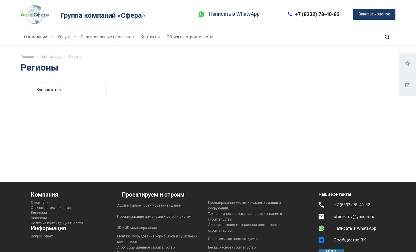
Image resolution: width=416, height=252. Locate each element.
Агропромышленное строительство (146, 247)
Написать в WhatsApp (234, 14)
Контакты (150, 36)
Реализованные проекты (108, 36)
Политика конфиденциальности (57, 223)
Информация (48, 228)
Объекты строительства (191, 36)
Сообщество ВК (350, 240)
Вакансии (39, 218)
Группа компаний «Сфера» (103, 15)
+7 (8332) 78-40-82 (317, 14)
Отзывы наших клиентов (51, 208)
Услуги (66, 36)
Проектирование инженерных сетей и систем (154, 217)
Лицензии (39, 213)
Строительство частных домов (233, 239)
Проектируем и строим (153, 194)
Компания (44, 194)
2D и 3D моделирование (137, 228)
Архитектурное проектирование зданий (149, 205)
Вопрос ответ (49, 89)
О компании (38, 36)
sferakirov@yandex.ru (354, 216)
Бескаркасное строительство (232, 247)
